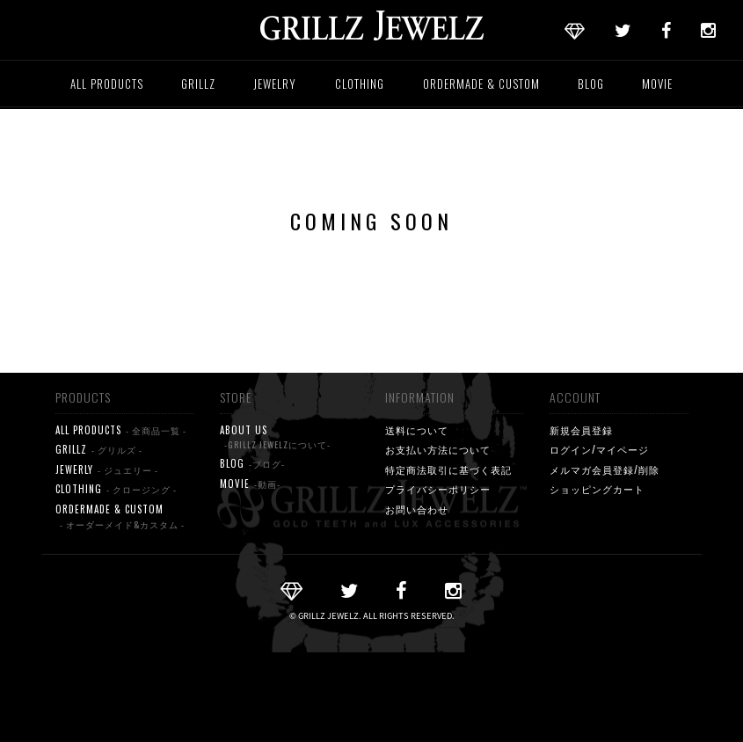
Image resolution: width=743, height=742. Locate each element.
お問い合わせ (416, 509)
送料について (416, 430)
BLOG (591, 83)
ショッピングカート (597, 489)
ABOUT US (275, 438)
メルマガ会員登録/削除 (604, 469)
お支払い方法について (438, 449)
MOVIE (657, 83)
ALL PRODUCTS (106, 83)
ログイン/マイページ (599, 449)
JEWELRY (274, 83)
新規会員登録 (581, 430)
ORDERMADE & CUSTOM (481, 83)
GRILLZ (198, 83)
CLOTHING (359, 83)
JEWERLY (106, 469)
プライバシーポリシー (438, 489)
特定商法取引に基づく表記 (448, 469)
